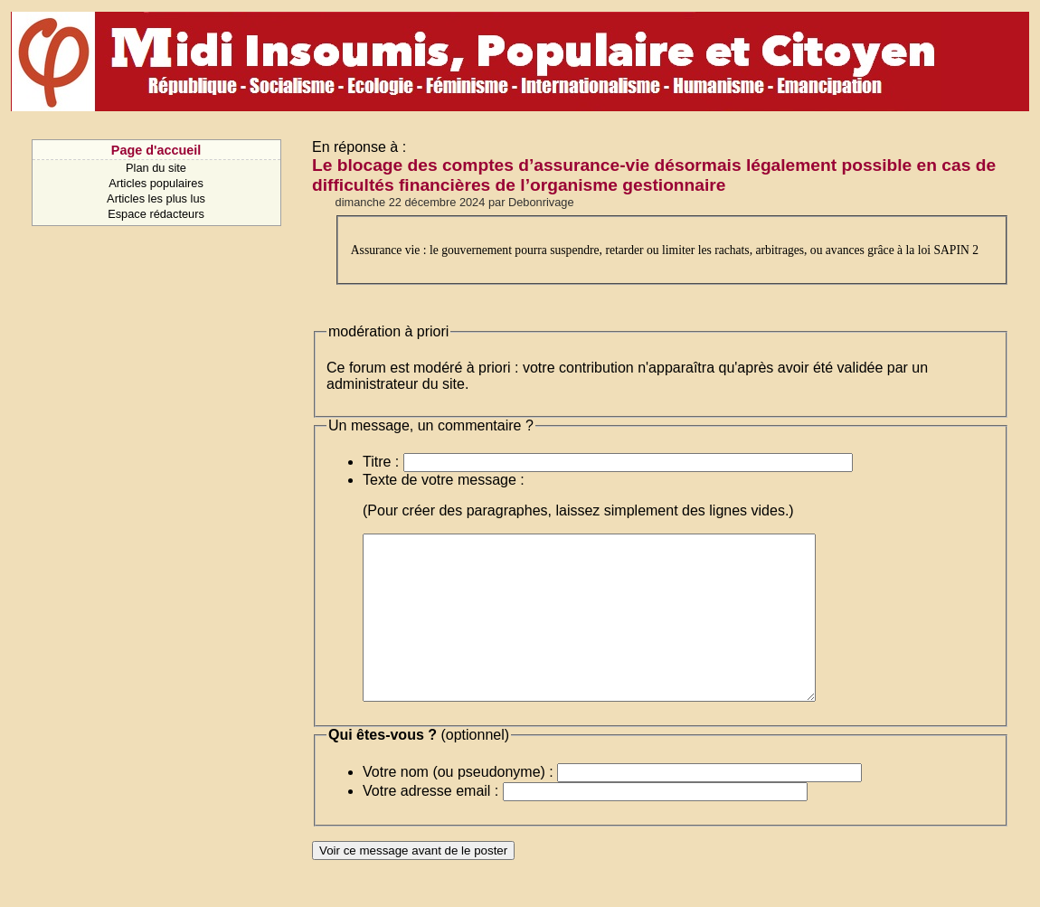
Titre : (381, 461)
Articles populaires (156, 183)
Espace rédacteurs (156, 214)
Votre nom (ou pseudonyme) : (458, 804)
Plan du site (156, 168)
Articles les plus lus (156, 198)
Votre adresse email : (430, 823)
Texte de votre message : (444, 479)
